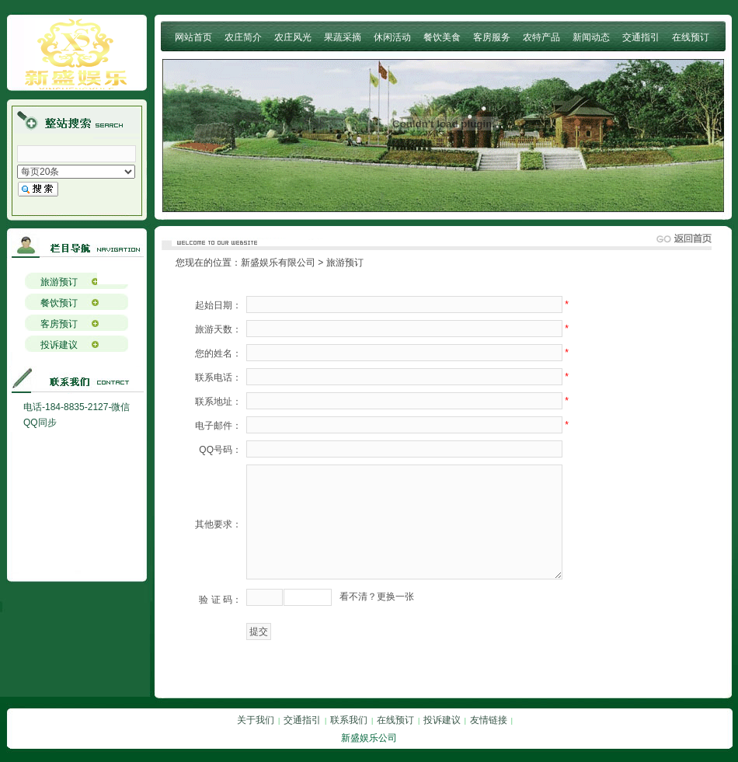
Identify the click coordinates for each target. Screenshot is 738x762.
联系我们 (348, 720)
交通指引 (641, 37)
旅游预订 (59, 282)
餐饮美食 (442, 37)
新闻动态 (591, 37)
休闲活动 (392, 37)
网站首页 (193, 37)
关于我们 (255, 720)
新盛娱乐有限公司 (278, 262)
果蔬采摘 (342, 37)
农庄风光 (293, 37)
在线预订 (690, 37)
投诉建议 (59, 344)
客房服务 (491, 37)
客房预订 (59, 323)
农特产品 (541, 37)
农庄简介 (243, 37)
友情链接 (488, 720)
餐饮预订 (59, 302)
